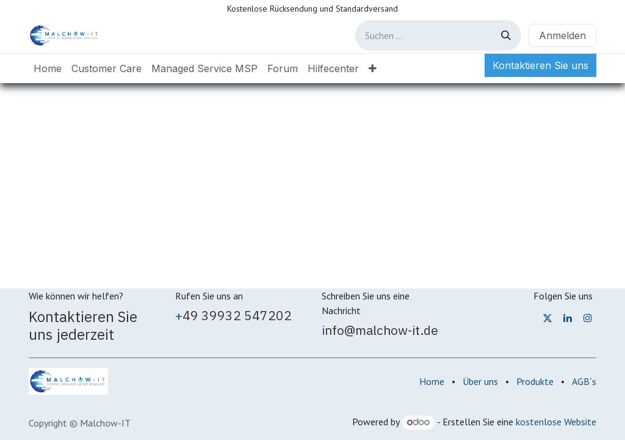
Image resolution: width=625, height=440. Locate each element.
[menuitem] (48, 68)
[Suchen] (506, 35)
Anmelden (562, 35)
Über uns (480, 381)
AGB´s (584, 381)
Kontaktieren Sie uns (540, 65)
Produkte (535, 381)
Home (431, 381)
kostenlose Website (556, 422)
